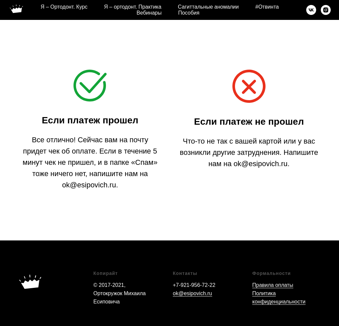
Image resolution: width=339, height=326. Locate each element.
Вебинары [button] (149, 13)
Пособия (188, 13)
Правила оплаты (272, 285)
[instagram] (326, 10)
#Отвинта (267, 7)
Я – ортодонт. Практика (132, 7)
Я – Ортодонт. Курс (64, 7)
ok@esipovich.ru (192, 293)
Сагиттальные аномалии (208, 7)
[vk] (311, 10)
